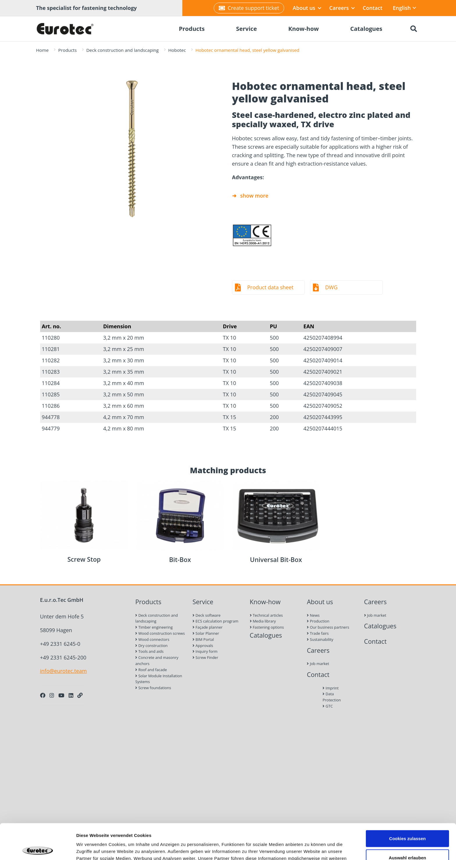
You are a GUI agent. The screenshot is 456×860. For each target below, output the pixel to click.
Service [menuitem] (246, 29)
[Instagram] (51, 695)
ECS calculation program (215, 621)
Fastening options (267, 627)
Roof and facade (151, 669)
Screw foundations (153, 687)
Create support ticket (249, 7)
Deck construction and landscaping (122, 50)
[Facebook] (42, 695)
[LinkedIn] (71, 695)
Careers (342, 7)
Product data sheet (270, 287)
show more (254, 195)
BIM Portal (203, 639)
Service (203, 601)
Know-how (265, 601)
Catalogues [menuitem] (366, 29)
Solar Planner (206, 633)
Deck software (206, 615)
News (313, 615)
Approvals (203, 645)
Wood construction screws (160, 633)
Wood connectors (152, 639)
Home (42, 50)
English (404, 7)
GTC (328, 706)
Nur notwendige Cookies (407, 840)
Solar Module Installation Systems (158, 679)
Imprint (331, 688)
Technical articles (266, 615)
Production (318, 621)
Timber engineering (154, 627)
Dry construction (151, 645)
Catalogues (266, 635)
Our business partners (328, 627)
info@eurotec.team (63, 670)
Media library (263, 621)
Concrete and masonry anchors (156, 660)
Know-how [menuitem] (303, 29)
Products (67, 50)
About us (307, 7)
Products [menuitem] (192, 29)
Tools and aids (149, 651)
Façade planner (207, 627)
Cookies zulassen (407, 802)
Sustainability (320, 639)
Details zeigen (309, 848)
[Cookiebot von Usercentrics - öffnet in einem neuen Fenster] (37, 848)
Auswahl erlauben (407, 822)
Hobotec (177, 50)
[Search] (413, 28)
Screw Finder (205, 657)
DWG (331, 287)
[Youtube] (61, 695)
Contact (372, 7)
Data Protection (332, 697)
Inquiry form (205, 651)
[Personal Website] (80, 695)
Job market (318, 663)
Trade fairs (318, 633)
